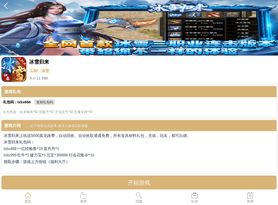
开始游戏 (139, 182)
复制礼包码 (44, 102)
